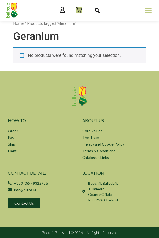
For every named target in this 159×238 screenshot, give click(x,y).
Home (18, 23)
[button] (148, 10)
